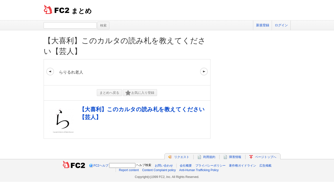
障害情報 (235, 157)
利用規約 (209, 157)
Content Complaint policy (159, 170)
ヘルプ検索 (143, 165)
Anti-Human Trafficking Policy (199, 170)
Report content (129, 170)
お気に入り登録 (140, 93)
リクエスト (181, 157)
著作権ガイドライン (242, 165)
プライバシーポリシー (210, 165)
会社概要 (186, 165)
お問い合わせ (164, 165)
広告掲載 (265, 165)
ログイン (281, 25)
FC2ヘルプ (101, 165)
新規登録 (262, 25)
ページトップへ (265, 157)
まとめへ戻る (109, 93)
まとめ (81, 11)
